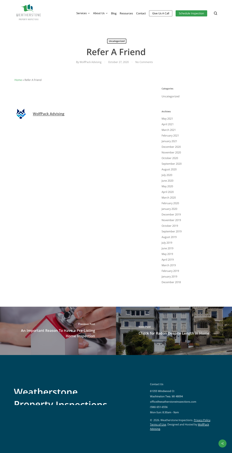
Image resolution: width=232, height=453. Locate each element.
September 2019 (172, 231)
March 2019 (169, 265)
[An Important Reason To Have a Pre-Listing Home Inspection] (58, 331)
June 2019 (167, 248)
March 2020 (169, 197)
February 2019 (170, 271)
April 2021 (168, 124)
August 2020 (169, 169)
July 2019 (167, 242)
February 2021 (170, 135)
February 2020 (170, 203)
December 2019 (171, 214)
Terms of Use (158, 438)
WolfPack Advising (91, 62)
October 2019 (170, 226)
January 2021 (169, 141)
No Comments (144, 62)
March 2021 (169, 130)
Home (18, 80)
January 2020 (169, 209)
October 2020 (170, 158)
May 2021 (167, 118)
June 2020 (167, 180)
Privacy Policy (202, 434)
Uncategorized (117, 41)
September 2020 (172, 164)
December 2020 (171, 147)
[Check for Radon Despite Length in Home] (174, 331)
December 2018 (171, 282)
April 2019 (168, 259)
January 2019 (169, 276)
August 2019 (169, 237)
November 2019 (171, 220)
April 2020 (168, 192)
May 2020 (167, 186)
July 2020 (167, 175)
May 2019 (167, 254)
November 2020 (171, 152)
